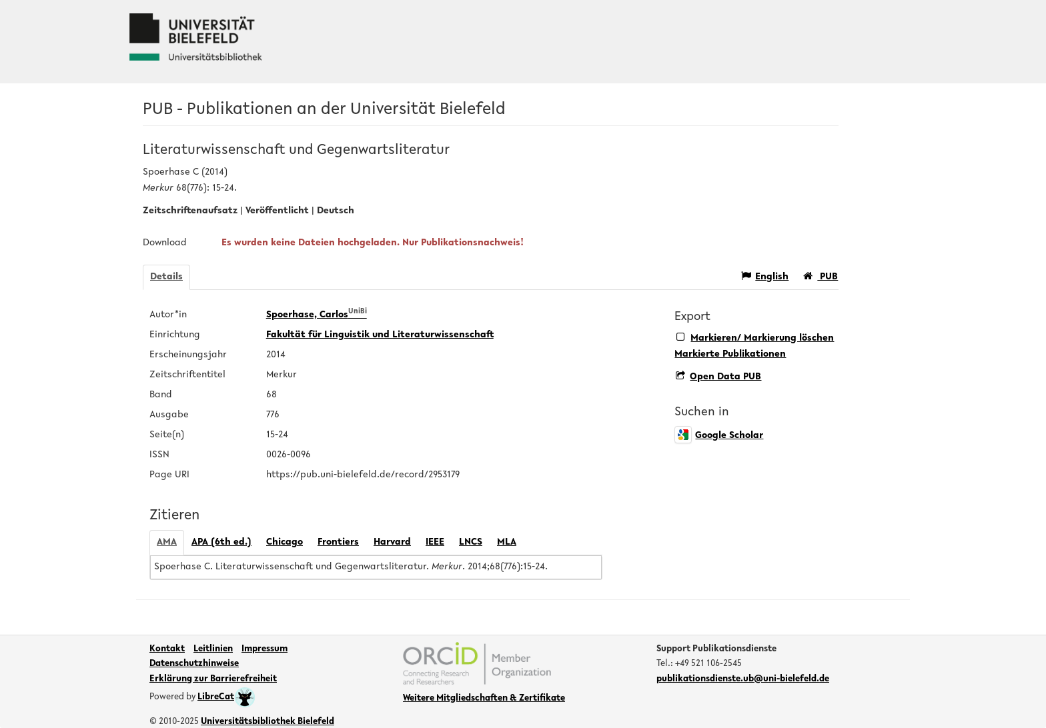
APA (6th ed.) (221, 542)
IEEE (435, 542)
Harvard (392, 542)
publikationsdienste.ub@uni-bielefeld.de (742, 679)
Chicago (284, 542)
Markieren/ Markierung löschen (755, 337)
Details (166, 277)
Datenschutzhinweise (194, 664)
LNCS (470, 542)
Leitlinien (213, 649)
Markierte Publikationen (730, 354)
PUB (820, 276)
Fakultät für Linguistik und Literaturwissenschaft (380, 335)
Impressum (264, 649)
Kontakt (167, 649)
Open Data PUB (718, 377)
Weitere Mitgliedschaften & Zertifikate (484, 698)
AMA (167, 542)
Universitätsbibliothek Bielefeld (267, 722)
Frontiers (338, 542)
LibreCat (226, 697)
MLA (506, 542)
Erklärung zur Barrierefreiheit (213, 679)
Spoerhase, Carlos (316, 315)
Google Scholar (718, 436)
